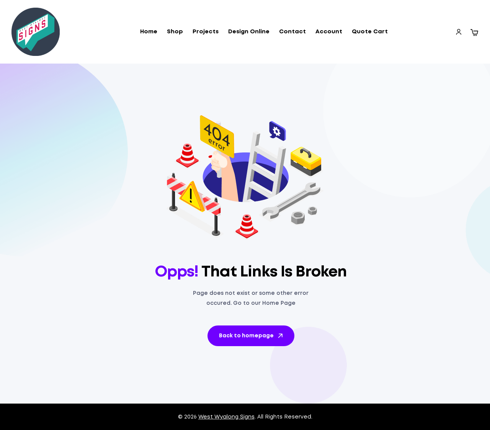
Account (328, 31)
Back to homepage (251, 336)
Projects (206, 31)
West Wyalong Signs (226, 417)
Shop (175, 31)
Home (148, 31)
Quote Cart (370, 31)
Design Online (249, 31)
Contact (292, 31)
